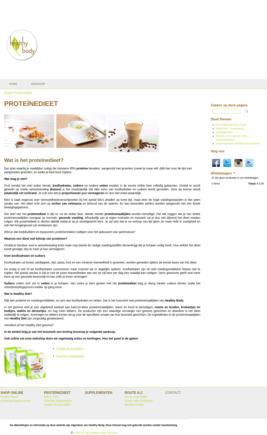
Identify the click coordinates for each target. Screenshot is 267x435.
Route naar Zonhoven (139, 400)
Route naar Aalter (136, 396)
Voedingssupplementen (15, 400)
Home (8, 92)
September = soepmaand (230, 128)
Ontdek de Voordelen (70, 348)
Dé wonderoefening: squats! (231, 124)
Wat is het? (51, 396)
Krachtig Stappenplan (70, 356)
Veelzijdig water (224, 132)
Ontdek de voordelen (57, 404)
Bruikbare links (134, 404)
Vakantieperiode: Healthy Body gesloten (238, 143)
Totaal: (252, 183)
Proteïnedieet (23, 92)
